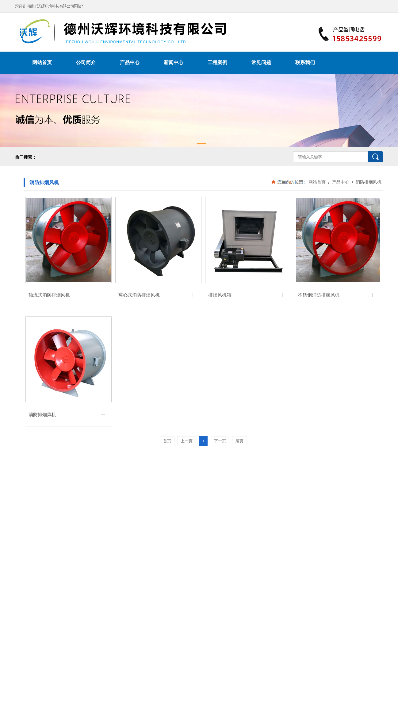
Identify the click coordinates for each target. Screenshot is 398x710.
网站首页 (42, 62)
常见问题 (261, 62)
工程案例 (217, 62)
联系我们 (305, 62)
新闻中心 (173, 62)
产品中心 (130, 62)
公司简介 (86, 62)
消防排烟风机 (367, 182)
